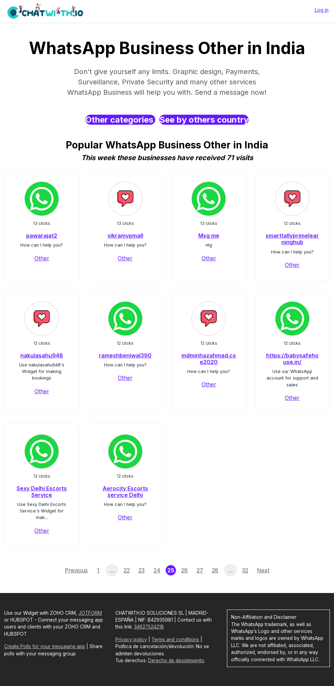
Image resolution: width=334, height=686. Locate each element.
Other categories (120, 120)
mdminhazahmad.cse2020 (208, 358)
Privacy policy (131, 639)
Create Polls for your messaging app (44, 646)
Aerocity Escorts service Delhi (125, 491)
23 (141, 570)
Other (41, 258)
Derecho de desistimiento (176, 660)
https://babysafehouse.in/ (292, 358)
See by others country (204, 120)
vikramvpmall (125, 235)
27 (200, 570)
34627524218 (149, 627)
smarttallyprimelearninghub (292, 239)
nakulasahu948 (41, 355)
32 (245, 570)
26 (184, 570)
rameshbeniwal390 (125, 355)
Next (263, 570)
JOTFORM (90, 613)
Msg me (208, 235)
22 (127, 570)
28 (215, 570)
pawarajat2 (41, 235)
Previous (76, 570)
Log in (321, 10)
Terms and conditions (175, 639)
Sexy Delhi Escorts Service (42, 491)
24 (157, 570)
